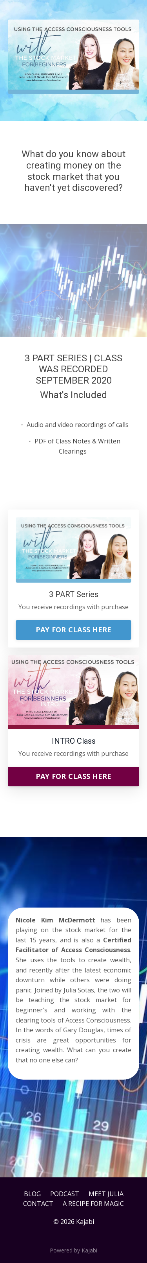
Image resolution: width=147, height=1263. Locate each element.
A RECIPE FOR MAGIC (93, 1203)
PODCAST (64, 1193)
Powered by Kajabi (73, 1250)
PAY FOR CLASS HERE (74, 629)
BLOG (32, 1193)
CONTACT (38, 1203)
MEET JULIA (106, 1193)
